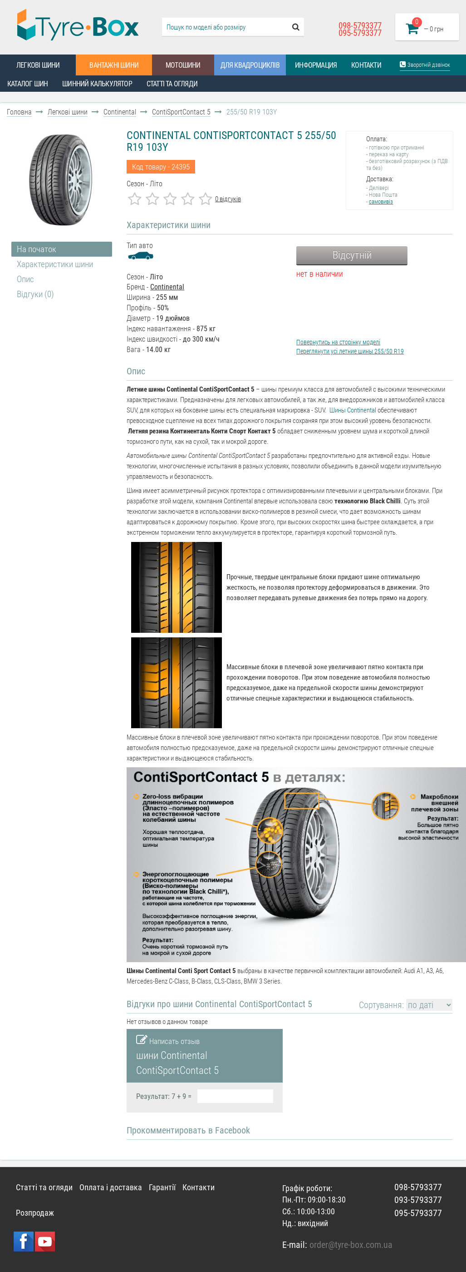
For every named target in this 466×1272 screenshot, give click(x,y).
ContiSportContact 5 (181, 112)
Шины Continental (352, 410)
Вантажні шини (113, 65)
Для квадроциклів (250, 65)
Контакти (366, 65)
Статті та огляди (172, 84)
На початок (36, 249)
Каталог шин (27, 84)
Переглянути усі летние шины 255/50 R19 (350, 351)
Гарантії (162, 1187)
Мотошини (183, 65)
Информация (316, 65)
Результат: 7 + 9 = (163, 1096)
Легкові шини (37, 65)
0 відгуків (228, 199)
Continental (119, 112)
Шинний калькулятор (97, 84)
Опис (25, 279)
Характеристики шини (55, 264)
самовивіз (381, 201)
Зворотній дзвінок (425, 64)
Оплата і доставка (110, 1187)
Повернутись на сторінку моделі (338, 342)
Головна (19, 112)
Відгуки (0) (35, 294)
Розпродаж (35, 1212)
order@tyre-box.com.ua (350, 1244)
